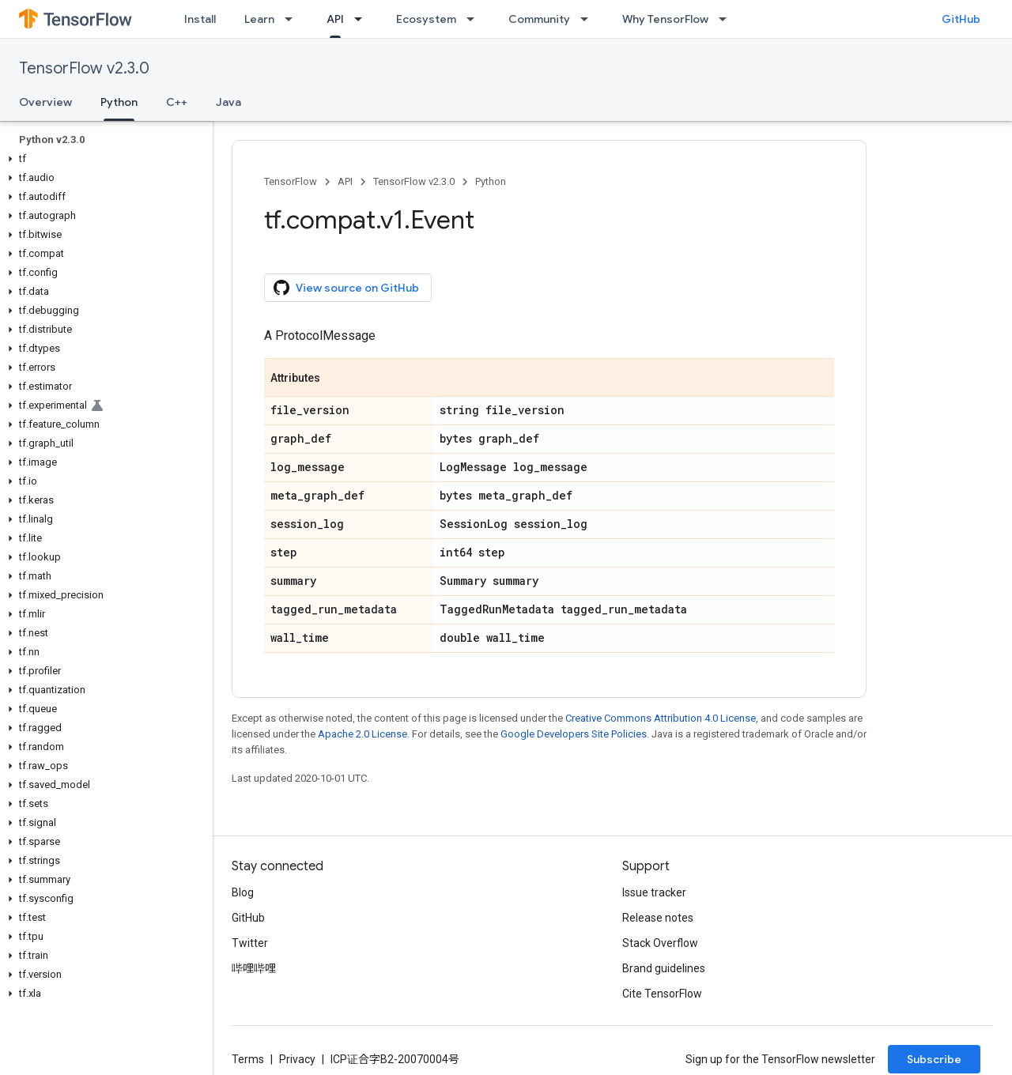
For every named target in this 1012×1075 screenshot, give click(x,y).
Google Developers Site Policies (573, 734)
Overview (45, 102)
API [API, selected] (335, 19)
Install (200, 19)
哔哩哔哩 (254, 968)
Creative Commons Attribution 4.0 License (660, 718)
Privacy (297, 1059)
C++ (176, 102)
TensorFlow (290, 181)
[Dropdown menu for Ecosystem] (475, 19)
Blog (243, 892)
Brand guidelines (663, 968)
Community (539, 19)
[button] (103, 158)
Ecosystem (426, 19)
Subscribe (934, 1059)
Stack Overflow (660, 943)
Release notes (657, 917)
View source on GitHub (346, 288)
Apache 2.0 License (362, 734)
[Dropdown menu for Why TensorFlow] (727, 19)
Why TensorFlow (665, 19)
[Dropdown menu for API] (363, 19)
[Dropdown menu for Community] (589, 19)
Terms (248, 1059)
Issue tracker (654, 892)
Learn (259, 19)
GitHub (961, 19)
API (345, 181)
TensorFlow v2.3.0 (84, 68)
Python (490, 181)
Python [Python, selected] (119, 102)
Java (228, 102)
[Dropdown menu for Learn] (293, 19)
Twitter (250, 943)
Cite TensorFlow (662, 993)
